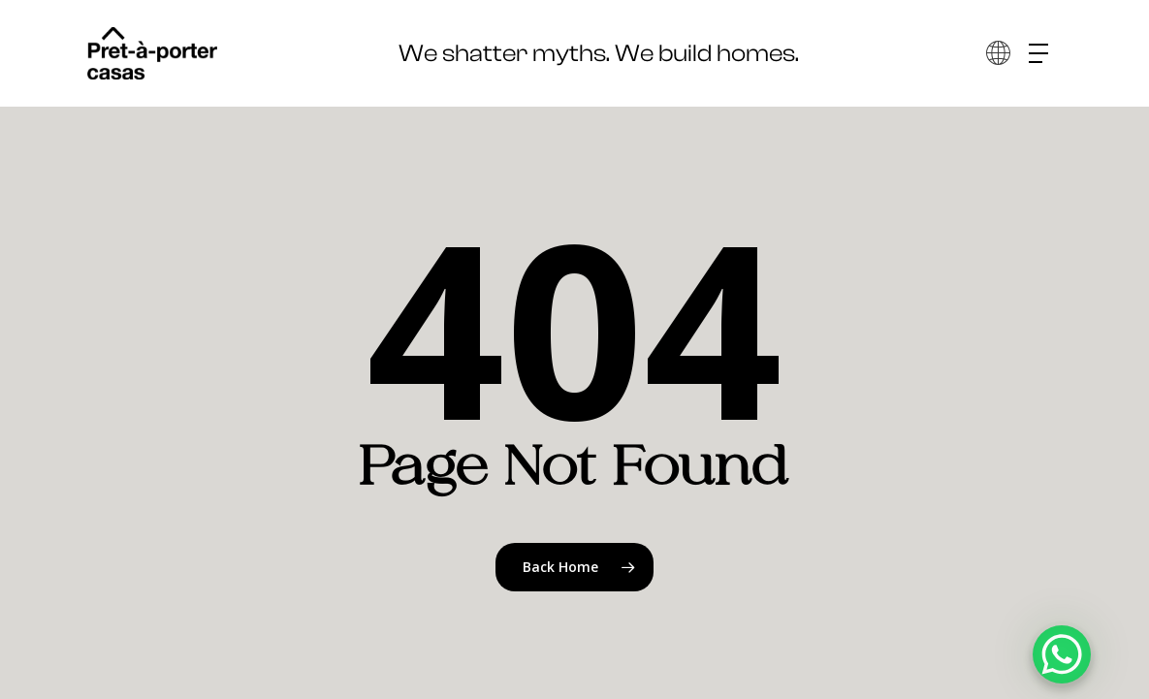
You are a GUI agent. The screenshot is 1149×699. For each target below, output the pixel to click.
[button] (1045, 54)
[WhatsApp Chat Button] (1062, 654)
